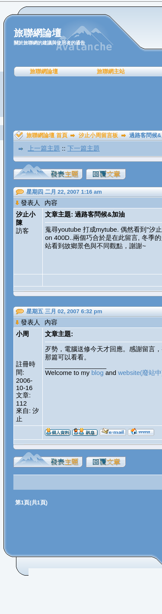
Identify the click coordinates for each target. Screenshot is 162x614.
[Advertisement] (84, 103)
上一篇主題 (44, 148)
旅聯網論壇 (44, 71)
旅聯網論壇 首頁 (46, 135)
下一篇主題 (83, 148)
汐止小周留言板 (98, 135)
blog (97, 372)
